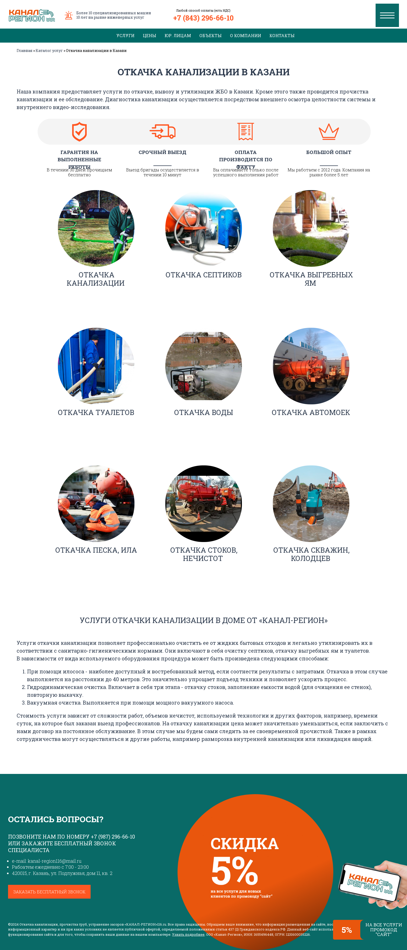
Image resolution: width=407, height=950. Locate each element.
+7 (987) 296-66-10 (113, 836)
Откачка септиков (204, 274)
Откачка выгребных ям (311, 278)
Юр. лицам (178, 35)
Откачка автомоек (311, 412)
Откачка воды (203, 412)
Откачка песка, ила (96, 549)
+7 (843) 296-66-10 (203, 17)
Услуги (125, 35)
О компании (245, 35)
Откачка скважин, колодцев (311, 554)
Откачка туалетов (96, 412)
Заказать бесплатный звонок (49, 891)
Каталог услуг (49, 50)
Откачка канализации (96, 278)
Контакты (282, 35)
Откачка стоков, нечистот (204, 554)
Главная (24, 50)
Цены (149, 35)
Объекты (210, 35)
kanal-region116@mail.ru (55, 861)
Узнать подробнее (188, 934)
